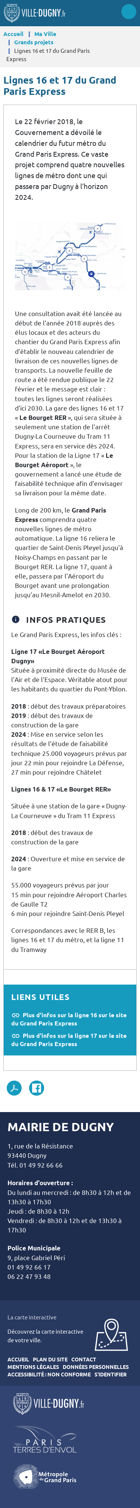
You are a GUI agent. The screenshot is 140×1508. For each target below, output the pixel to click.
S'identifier (110, 1375)
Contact (83, 1360)
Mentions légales (33, 1367)
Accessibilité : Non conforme (49, 1375)
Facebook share (36, 1088)
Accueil (13, 34)
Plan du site (50, 1360)
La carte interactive (31, 1317)
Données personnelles (96, 1367)
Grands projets (33, 42)
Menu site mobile (128, 11)
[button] (70, 255)
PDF (14, 1088)
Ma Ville (45, 34)
